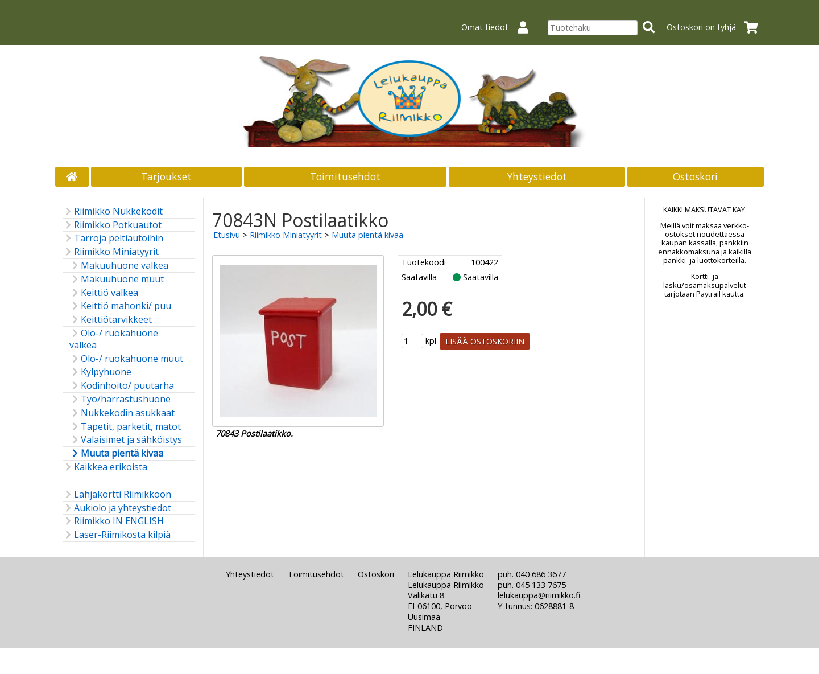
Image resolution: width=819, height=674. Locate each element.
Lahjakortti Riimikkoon (117, 494)
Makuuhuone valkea (118, 266)
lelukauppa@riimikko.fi (539, 595)
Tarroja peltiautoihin (113, 238)
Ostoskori (695, 176)
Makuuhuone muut (116, 279)
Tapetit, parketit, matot (125, 427)
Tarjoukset (166, 176)
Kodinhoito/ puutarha (121, 386)
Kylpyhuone (100, 372)
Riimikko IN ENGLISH (113, 521)
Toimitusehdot (345, 176)
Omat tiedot (499, 27)
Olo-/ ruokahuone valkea (113, 339)
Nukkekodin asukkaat (122, 413)
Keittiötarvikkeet (110, 320)
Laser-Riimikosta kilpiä (117, 535)
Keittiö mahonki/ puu (120, 306)
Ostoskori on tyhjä (716, 27)
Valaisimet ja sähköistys (125, 440)
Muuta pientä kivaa (116, 453)
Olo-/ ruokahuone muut (126, 359)
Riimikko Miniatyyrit (111, 252)
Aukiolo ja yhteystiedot (117, 508)
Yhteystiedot (537, 176)
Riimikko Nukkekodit (113, 211)
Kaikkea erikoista (105, 467)
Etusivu (226, 234)
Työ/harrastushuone (120, 399)
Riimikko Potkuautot (112, 225)
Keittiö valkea (103, 293)
